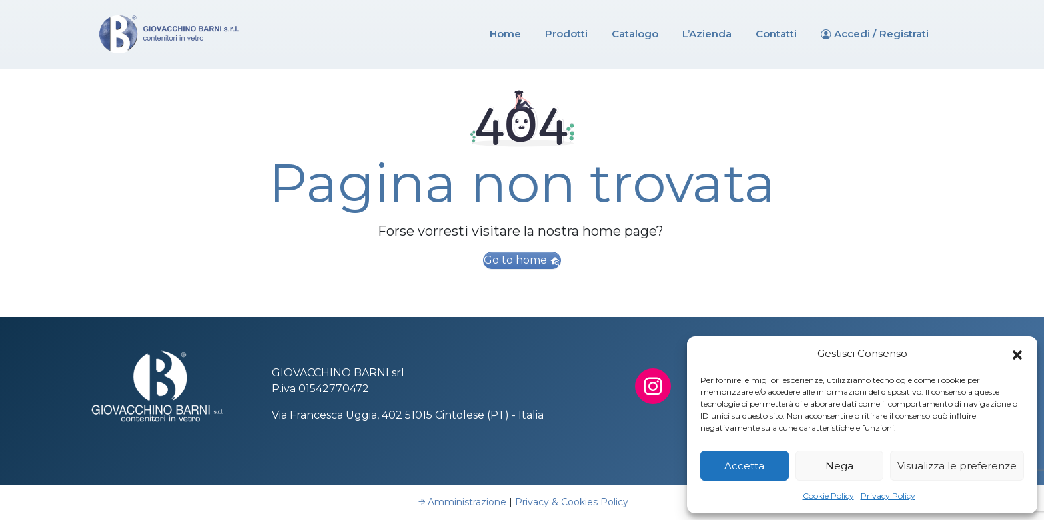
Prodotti (566, 33)
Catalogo (635, 33)
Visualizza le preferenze (957, 465)
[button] (1017, 353)
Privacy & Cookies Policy (571, 502)
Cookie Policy (828, 496)
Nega (839, 465)
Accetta (744, 465)
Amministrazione (462, 502)
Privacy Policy (888, 496)
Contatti (776, 33)
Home (505, 33)
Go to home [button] (522, 260)
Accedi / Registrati (881, 33)
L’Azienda (707, 33)
